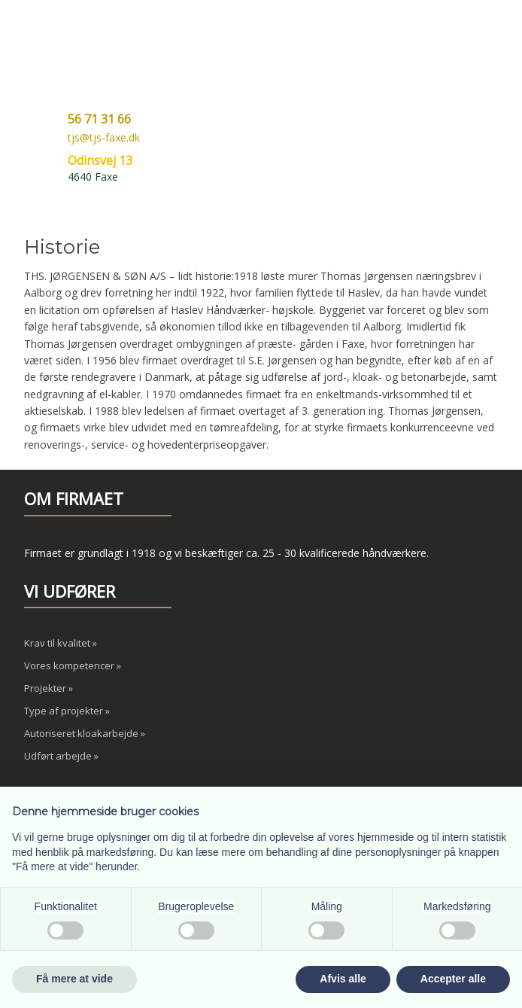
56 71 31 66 (99, 119)
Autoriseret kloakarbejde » (84, 733)
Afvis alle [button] (343, 979)
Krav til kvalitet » (60, 643)
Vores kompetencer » (72, 665)
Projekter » (48, 688)
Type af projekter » (67, 710)
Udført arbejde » (61, 756)
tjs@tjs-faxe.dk (104, 137)
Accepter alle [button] (453, 979)
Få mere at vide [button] (74, 979)
